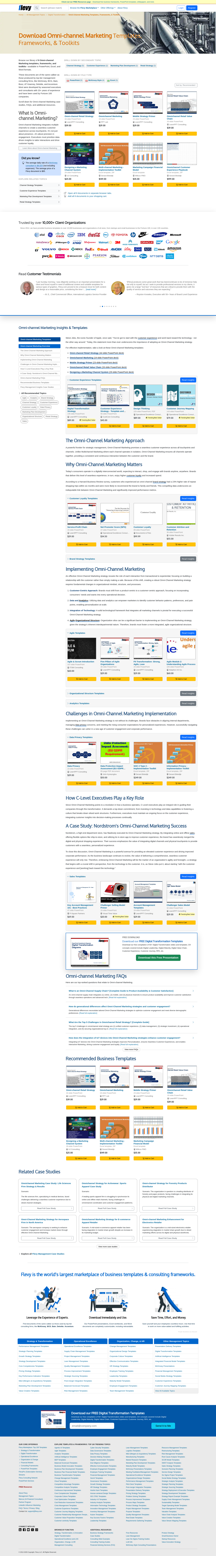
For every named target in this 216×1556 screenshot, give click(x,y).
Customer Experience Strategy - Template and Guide (112, 411)
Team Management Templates (122, 1391)
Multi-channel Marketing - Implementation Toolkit (111, 168)
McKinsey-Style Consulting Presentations (141, 1545)
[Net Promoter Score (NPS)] (114, 514)
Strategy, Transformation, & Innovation (69, 1533)
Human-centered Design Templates (103, 1493)
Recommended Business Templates (34, 382)
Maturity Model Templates (120, 1381)
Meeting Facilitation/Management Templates (142, 1472)
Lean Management (133, 1536)
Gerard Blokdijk (107, 176)
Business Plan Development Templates (69, 1469)
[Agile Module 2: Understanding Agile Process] (181, 648)
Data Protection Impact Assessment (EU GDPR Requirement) (111, 768)
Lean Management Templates (76, 1361)
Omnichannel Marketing (110, 116)
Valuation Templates (169, 1512)
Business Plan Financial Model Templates (70, 1472)
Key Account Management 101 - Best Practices (80, 906)
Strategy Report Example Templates (175, 1496)
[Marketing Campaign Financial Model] (148, 154)
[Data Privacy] (81, 753)
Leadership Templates (118, 1376)
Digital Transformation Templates (168, 1351)
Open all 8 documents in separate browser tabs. (90, 193)
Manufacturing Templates (135, 1457)
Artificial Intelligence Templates (167, 1356)
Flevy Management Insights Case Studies (37, 387)
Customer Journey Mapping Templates (170, 1386)
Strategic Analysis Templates (172, 1481)
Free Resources (132, 1533)
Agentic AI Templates (62, 1448)
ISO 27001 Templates (98, 1496)
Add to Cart (79, 133)
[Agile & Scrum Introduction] (81, 648)
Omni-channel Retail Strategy (79, 116)
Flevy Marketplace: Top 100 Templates (33, 1447)
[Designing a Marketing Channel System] (80, 154)
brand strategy (159, 482)
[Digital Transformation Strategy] (81, 395)
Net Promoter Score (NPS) (113, 527)
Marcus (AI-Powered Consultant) (31, 1499)
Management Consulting (63, 1545)
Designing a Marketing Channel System (76, 168)
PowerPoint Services (26, 1481)
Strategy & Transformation (40, 1341)
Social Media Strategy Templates (168, 1376)
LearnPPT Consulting (75, 122)
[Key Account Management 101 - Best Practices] (81, 892)
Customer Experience (48, 402)
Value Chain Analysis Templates (173, 1515)
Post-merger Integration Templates (78, 1381)
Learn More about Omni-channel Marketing (40, 148)
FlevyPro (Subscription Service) (30, 1472)
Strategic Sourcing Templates (76, 1376)
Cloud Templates (61, 1481)
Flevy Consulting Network (28, 1478)
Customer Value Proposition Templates (69, 1518)
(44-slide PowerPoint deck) (97, 353)
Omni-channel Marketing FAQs (32, 378)
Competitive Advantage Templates (67, 1484)
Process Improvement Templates (77, 1371)
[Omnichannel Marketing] (114, 102)
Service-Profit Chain (77, 527)
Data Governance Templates (100, 1451)
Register (192, 8)
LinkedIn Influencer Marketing (29, 1505)
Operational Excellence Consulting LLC (118, 533)
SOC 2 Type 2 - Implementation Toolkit (145, 767)
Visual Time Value (110, 913)
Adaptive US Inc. (175, 670)
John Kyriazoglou (110, 774)
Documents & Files (143, 533)
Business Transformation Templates (68, 1475)
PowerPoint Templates (28, 1469)
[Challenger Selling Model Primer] (114, 892)
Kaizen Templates (96, 1515)
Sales (24, 421)
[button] (100, 306)
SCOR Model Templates (170, 1460)
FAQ (20, 1508)
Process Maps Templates (135, 1502)
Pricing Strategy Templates (29, 1371)
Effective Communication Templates (124, 1361)
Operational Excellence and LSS (66, 1539)
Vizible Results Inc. (176, 535)
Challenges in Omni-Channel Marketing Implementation (40, 364)
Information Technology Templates (102, 1505)
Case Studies (95, 1536)
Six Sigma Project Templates (172, 1475)
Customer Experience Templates (168, 1381)
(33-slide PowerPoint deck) (98, 367)
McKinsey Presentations (165, 1366)
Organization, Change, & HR (131, 1341)
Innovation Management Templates (103, 1509)
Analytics (33, 398)
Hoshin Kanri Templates (99, 1490)
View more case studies (107, 1247)
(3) (112, 80)
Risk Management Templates (75, 1391)
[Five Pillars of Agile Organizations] (114, 648)
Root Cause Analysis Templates (173, 1457)
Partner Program (25, 1502)
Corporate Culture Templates (121, 1356)
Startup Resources (168, 1539)
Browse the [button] (83, 8)
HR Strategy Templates (119, 1366)
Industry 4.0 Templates (98, 1499)
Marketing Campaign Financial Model (144, 1142)
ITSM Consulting (76, 667)
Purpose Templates (133, 1512)
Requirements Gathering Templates (139, 1521)
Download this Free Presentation (158, 957)
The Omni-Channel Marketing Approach (36, 351)
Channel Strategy (29, 402)
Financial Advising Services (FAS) (102, 1545)
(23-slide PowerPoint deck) (94, 362)
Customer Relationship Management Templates (72, 1515)
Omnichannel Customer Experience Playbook (178, 168)
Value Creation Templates (29, 1391)
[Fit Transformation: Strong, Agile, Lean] (148, 648)
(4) (94, 80)
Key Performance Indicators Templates (34, 1376)
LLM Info (129, 1542)
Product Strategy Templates (136, 1505)
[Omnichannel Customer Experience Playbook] (182, 154)
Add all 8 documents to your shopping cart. (87, 196)
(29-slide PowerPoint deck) (102, 372)
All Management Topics (35, 15)
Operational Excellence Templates (77, 1346)
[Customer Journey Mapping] (181, 395)
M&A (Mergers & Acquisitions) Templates (35, 1381)
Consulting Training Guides (100, 1542)
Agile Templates (60, 1451)
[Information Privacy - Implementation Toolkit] (181, 753)
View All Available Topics (165, 1391)
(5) (75, 66)
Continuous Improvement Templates (68, 1490)
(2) (97, 66)
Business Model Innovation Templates (68, 1466)
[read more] (182, 289)
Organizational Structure (32, 416)
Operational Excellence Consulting (149, 414)
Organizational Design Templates (123, 1351)
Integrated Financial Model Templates (170, 1361)
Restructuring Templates (170, 1451)
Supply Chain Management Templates (79, 1351)
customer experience (147, 338)
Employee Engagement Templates (123, 1386)
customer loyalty (133, 475)
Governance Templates (98, 1481)
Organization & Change (28, 1460)
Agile (24, 398)
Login (181, 8)
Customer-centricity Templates (66, 1521)
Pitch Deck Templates (134, 1484)
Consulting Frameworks (28, 1466)
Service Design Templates (171, 1472)
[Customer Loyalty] (148, 514)
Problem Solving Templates (136, 1496)
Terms (25, 1508)
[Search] (54, 7)
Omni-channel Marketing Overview (35, 346)
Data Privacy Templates (99, 1454)
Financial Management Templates (168, 1371)
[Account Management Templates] (148, 892)
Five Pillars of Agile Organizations (109, 662)
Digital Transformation (56, 15)
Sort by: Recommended (185, 85)
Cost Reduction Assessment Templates (69, 1502)
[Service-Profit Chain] (81, 514)
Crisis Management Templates (66, 1505)
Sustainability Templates (170, 1502)
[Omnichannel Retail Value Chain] (182, 102)
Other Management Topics (176, 1341)
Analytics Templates (62, 1454)
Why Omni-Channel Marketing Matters (35, 355)
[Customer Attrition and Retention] (181, 514)
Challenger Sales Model (178, 905)
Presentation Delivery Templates (168, 1346)
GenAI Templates (96, 1478)
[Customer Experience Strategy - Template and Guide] (114, 395)
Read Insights (188, 380)
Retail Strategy (51, 416)
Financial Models (26, 1463)
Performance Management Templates (34, 1346)
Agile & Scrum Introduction (80, 661)
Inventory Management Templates (102, 1512)
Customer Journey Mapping (180, 408)
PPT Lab (104, 122)
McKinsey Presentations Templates (139, 1469)
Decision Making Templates (100, 1457)
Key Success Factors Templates (102, 1518)
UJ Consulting (72, 176)
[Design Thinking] (148, 395)
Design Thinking (142, 408)
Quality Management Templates (77, 1366)
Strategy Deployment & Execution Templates (178, 1490)
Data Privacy (45, 407)
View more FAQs (131, 1049)
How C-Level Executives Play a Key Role (36, 369)
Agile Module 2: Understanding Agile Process (181, 662)
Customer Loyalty (29, 407)
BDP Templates (60, 1460)
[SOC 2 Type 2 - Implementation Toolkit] (148, 753)
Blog (37, 1508)
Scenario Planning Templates (172, 1469)
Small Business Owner (170, 1536)
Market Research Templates (136, 1460)
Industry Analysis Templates (100, 1502)
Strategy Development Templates (32, 1361)
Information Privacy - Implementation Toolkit (178, 767)
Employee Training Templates (121, 1371)
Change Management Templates (123, 1346)
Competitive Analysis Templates (66, 1487)
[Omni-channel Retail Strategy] (80, 102)
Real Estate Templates (134, 1518)
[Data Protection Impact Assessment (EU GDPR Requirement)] (114, 753)
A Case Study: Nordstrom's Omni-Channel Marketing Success (40, 373)
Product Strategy (168, 1533)
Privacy (32, 1508)
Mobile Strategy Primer (144, 116)
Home (21, 15)
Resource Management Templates (174, 1448)
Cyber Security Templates (99, 1448)
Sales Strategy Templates (171, 1466)
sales (192, 833)
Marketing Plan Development (33, 412)
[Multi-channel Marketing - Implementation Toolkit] (114, 154)
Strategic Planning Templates (30, 1351)
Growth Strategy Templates (29, 1356)
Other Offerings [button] (107, 8)
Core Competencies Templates (31, 1366)
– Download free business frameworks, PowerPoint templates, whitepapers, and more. (108, 2)
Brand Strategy (47, 398)
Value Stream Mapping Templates (174, 1521)
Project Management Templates (77, 1356)
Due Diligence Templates (99, 1463)
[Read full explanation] (118, 997)
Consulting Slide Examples (100, 1539)
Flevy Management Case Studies (48, 1254)
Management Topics (26, 1496)
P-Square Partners (77, 913)
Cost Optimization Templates (65, 1499)
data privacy (81, 725)
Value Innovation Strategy (171, 1542)
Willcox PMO (140, 176)
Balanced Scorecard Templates (76, 1386)
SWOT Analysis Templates (171, 1463)
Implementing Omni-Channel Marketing (36, 360)
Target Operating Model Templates (174, 1505)
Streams (22, 1475)
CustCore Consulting (111, 417)
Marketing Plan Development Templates (35, 1386)
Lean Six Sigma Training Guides (138, 1539)
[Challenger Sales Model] (181, 892)
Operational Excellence (85, 1341)
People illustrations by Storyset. (187, 1332)
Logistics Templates (133, 1451)
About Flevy (123, 8)
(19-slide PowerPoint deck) (94, 357)
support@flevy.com (35, 1511)
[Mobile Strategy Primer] (148, 102)
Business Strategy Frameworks (101, 1533)
